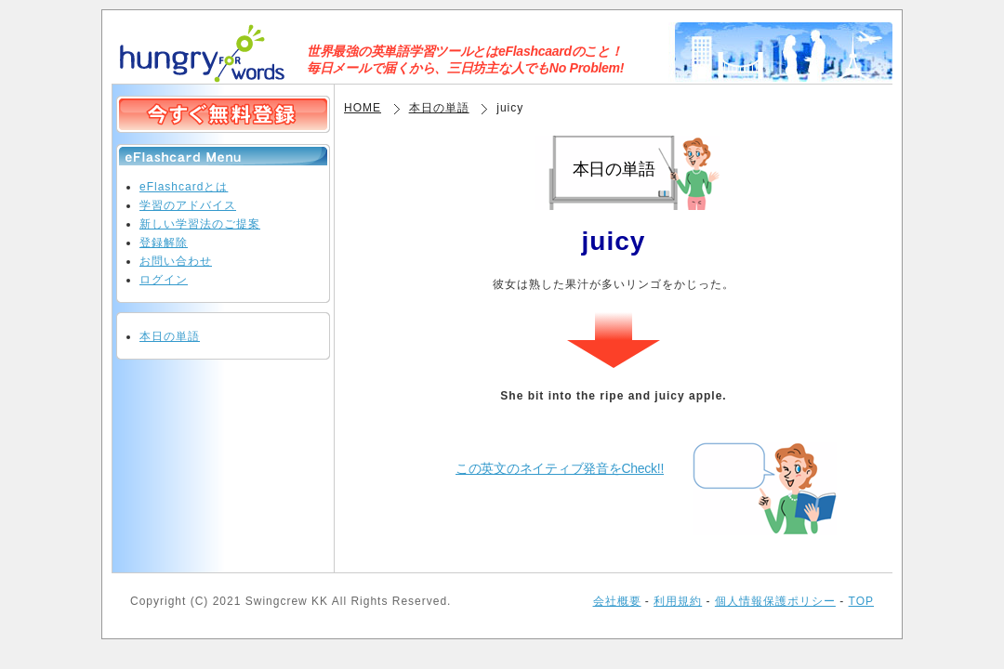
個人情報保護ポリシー (775, 601)
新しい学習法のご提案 (199, 223)
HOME (362, 107)
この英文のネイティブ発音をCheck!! (560, 468)
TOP (861, 601)
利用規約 (678, 601)
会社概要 (617, 601)
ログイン (163, 279)
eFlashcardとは (183, 186)
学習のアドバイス (187, 205)
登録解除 (163, 242)
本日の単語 (439, 107)
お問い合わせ (175, 261)
